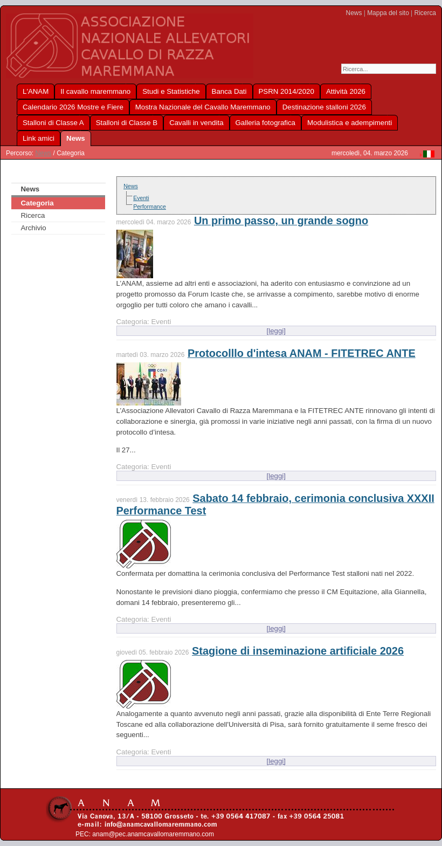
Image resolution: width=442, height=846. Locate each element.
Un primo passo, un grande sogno (281, 220)
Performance (149, 206)
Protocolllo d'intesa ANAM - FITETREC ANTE (302, 353)
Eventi (141, 198)
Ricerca (425, 13)
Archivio (33, 228)
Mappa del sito (388, 13)
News (354, 13)
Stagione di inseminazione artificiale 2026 (298, 651)
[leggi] (276, 331)
